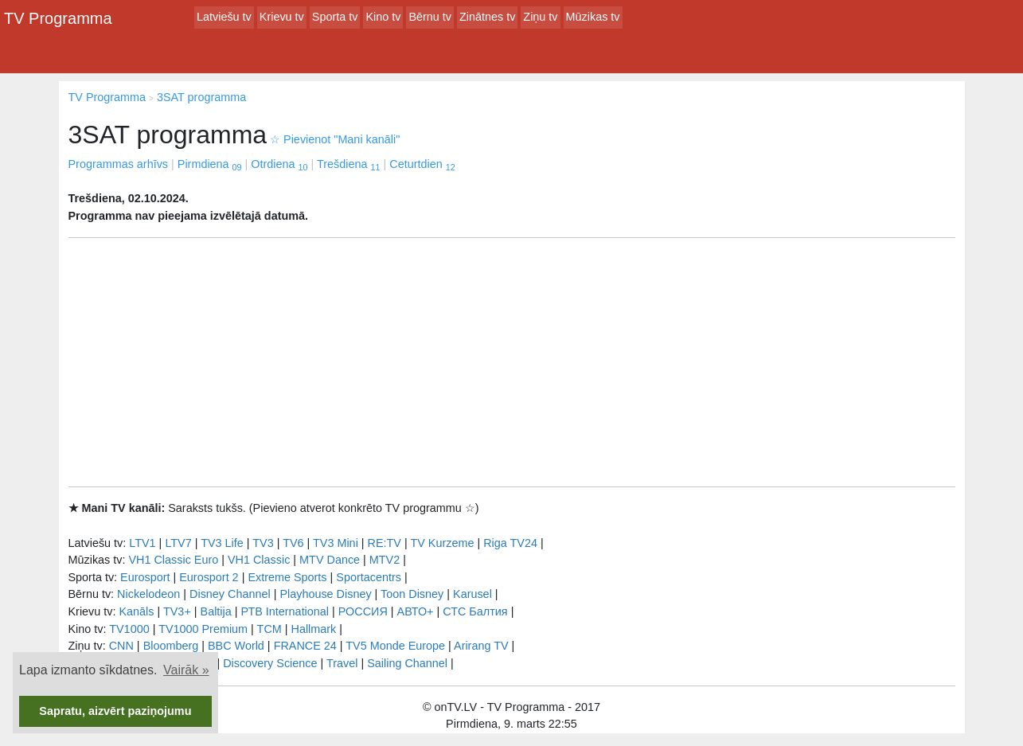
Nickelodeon (148, 594)
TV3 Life (222, 543)
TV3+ (177, 611)
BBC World (236, 645)
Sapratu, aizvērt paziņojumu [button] (115, 711)
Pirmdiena (210, 164)
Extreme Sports (287, 577)
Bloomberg (171, 645)
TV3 (262, 543)
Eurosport (145, 577)
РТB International (284, 611)
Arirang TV (481, 645)
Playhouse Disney (325, 594)
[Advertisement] (511, 362)
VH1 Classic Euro (173, 559)
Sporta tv (335, 16)
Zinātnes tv (487, 16)
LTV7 (178, 543)
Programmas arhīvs (118, 164)
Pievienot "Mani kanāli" (335, 139)
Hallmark (314, 629)
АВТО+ (415, 611)
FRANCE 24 (305, 645)
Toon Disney (412, 594)
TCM (269, 629)
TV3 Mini (335, 543)
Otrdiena (279, 164)
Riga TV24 (510, 543)
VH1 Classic (259, 559)
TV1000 (129, 629)
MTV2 (384, 559)
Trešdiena (348, 164)
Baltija (216, 611)
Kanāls (136, 611)
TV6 (293, 543)
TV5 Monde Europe (395, 645)
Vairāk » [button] (186, 670)
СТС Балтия (475, 611)
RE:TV (384, 543)
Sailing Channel (407, 663)
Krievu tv (282, 16)
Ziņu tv (540, 16)
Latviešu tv (224, 16)
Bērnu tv (429, 16)
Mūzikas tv (593, 16)
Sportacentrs (368, 577)
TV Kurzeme (442, 543)
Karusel (472, 594)
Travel (341, 663)
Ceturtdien (422, 164)
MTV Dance (329, 559)
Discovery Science (270, 663)
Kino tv (382, 16)
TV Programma (58, 18)
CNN (121, 645)
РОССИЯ (363, 611)
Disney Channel (230, 594)
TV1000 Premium (203, 629)
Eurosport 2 (208, 577)
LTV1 (142, 543)
